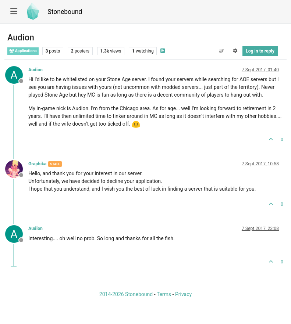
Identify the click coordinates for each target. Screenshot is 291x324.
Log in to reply (260, 51)
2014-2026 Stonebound (126, 294)
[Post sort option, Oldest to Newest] (221, 51)
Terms (164, 294)
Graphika (37, 163)
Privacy (183, 294)
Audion (35, 69)
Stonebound (64, 11)
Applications (23, 50)
